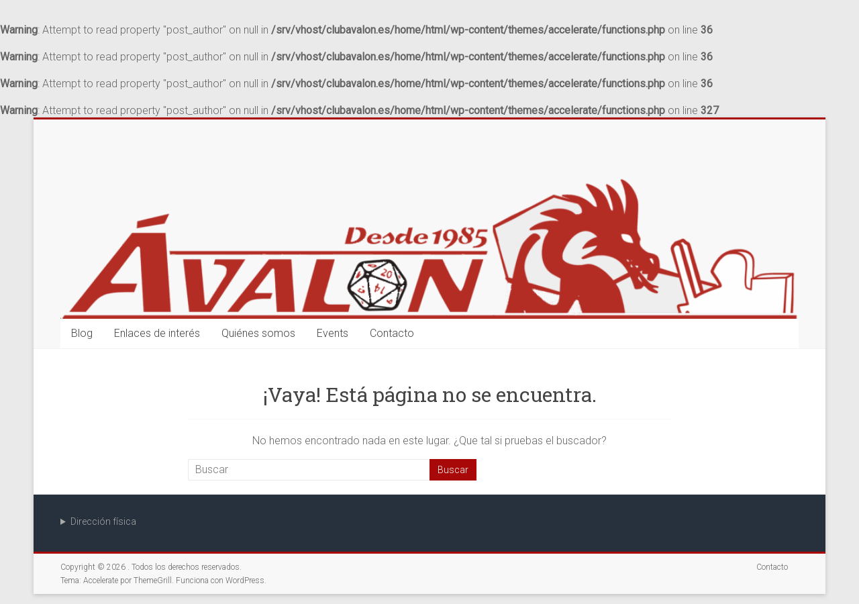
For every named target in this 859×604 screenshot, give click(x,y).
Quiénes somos (258, 333)
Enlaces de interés (157, 333)
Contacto (392, 333)
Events (332, 333)
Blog (82, 333)
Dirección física (103, 521)
